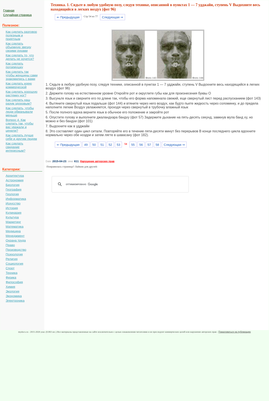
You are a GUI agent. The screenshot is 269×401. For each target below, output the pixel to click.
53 (118, 144)
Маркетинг (13, 222)
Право (10, 245)
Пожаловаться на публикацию (234, 332)
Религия (11, 259)
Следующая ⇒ (112, 17)
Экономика (14, 296)
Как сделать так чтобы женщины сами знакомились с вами (22, 75)
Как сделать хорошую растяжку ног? (21, 93)
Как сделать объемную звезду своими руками (18, 47)
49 (86, 144)
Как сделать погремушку (14, 65)
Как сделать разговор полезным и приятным (21, 35)
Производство (16, 249)
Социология (14, 263)
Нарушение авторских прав (97, 161)
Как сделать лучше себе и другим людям (21, 137)
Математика (15, 226)
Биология (12, 185)
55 (133, 144)
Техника (11, 273)
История (12, 208)
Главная (8, 10)
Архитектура (15, 175)
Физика (11, 277)
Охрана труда (16, 240)
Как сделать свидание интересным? (15, 147)
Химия (10, 286)
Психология (14, 254)
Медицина (13, 231)
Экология (12, 291)
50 (94, 144)
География (13, 189)
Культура (12, 217)
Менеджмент (15, 236)
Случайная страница (17, 15)
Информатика (16, 198)
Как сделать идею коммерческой (19, 85)
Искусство (13, 203)
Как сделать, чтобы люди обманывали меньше (20, 111)
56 (141, 144)
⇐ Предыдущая (68, 17)
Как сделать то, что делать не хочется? (20, 57)
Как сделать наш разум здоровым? (19, 101)
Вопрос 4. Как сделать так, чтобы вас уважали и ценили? (19, 125)
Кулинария (13, 212)
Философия (14, 282)
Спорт (10, 268)
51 (102, 144)
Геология (12, 194)
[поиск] (122, 184)
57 (149, 144)
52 (110, 144)
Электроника (15, 300)
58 (157, 144)
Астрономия (15, 180)
